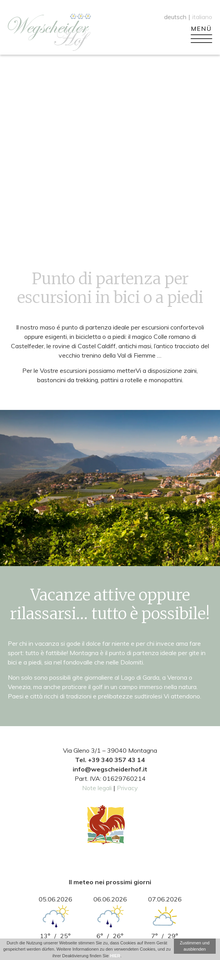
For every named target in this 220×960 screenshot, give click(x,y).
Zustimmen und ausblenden (194, 946)
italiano (202, 17)
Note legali (97, 788)
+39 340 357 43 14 (116, 760)
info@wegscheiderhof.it (110, 769)
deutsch (175, 17)
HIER (115, 955)
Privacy (127, 788)
